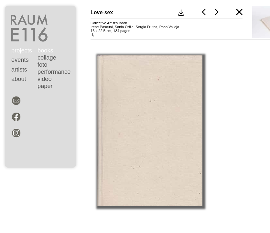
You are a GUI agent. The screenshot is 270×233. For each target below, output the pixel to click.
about (18, 78)
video (45, 78)
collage (47, 57)
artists (19, 69)
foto (42, 64)
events (20, 59)
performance (54, 71)
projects (21, 50)
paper (45, 86)
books (45, 50)
